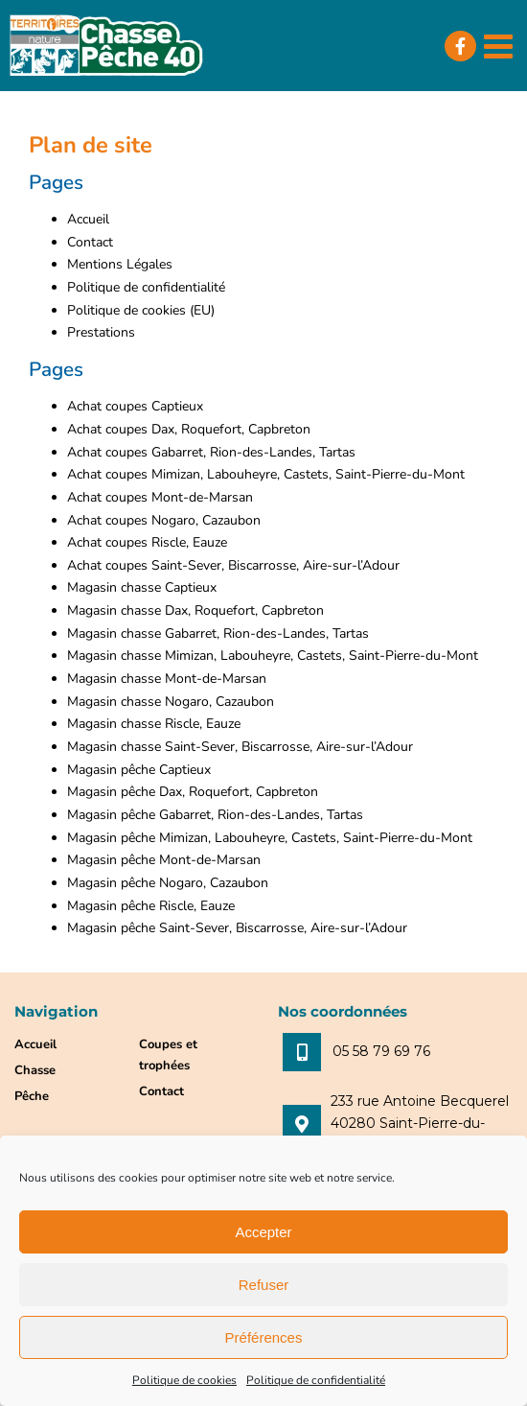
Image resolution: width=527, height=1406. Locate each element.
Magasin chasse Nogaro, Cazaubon (170, 701)
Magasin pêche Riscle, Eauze (151, 906)
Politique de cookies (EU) (141, 310)
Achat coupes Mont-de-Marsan (160, 497)
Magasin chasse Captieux (142, 587)
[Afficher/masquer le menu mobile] (500, 45)
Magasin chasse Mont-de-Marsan (166, 678)
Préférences (264, 1337)
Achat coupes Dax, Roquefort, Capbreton (188, 429)
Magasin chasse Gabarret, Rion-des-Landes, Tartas (218, 633)
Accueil (88, 219)
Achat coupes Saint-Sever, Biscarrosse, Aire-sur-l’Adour (233, 565)
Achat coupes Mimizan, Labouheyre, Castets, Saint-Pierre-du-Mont (266, 474)
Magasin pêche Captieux (139, 770)
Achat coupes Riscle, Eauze (147, 542)
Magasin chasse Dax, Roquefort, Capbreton (195, 610)
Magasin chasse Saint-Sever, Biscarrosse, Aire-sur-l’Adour (240, 747)
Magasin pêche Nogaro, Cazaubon (167, 883)
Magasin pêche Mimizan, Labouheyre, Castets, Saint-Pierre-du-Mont (269, 838)
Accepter (263, 1232)
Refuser (264, 1285)
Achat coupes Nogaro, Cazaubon (164, 520)
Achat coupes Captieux (135, 406)
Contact (90, 242)
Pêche (31, 1096)
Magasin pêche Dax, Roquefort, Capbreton (192, 792)
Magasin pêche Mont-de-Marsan (164, 860)
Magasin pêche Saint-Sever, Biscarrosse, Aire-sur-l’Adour (237, 928)
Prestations (101, 332)
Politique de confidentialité (315, 1380)
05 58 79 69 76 (381, 1051)
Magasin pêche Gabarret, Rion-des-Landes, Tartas (215, 815)
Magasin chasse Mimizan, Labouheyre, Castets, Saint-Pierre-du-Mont (272, 655)
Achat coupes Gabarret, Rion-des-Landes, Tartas (211, 452)
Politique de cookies (184, 1380)
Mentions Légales (119, 264)
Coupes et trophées (168, 1055)
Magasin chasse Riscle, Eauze (154, 724)
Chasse (35, 1070)
